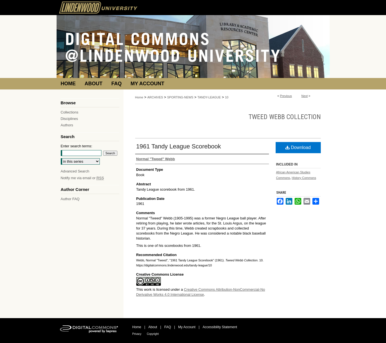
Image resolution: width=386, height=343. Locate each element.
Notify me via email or (82, 178)
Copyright (153, 333)
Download (298, 147)
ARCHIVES (155, 97)
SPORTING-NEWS (180, 97)
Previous (286, 96)
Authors (67, 125)
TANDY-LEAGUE (209, 97)
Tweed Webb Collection (285, 117)
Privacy (137, 333)
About (152, 327)
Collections (70, 112)
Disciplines (69, 119)
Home (139, 97)
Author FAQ (70, 199)
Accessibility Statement (220, 327)
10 (226, 97)
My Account (186, 327)
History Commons (304, 177)
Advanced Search (75, 171)
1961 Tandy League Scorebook (178, 146)
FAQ (167, 327)
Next (304, 96)
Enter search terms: (76, 146)
